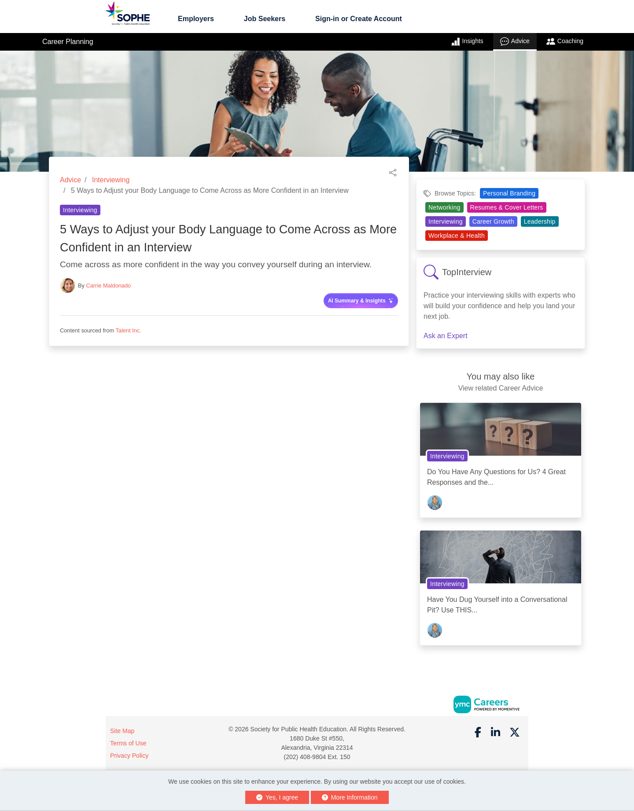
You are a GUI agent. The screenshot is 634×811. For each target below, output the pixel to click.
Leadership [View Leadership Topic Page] (540, 221)
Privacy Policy (129, 755)
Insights (467, 41)
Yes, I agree (277, 797)
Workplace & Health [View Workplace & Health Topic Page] (456, 235)
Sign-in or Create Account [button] (358, 18)
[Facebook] (478, 732)
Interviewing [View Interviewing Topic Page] (80, 210)
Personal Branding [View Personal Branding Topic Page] (509, 193)
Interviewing (110, 180)
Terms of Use (128, 743)
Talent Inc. (128, 330)
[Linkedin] (495, 732)
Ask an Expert (446, 335)
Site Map (122, 730)
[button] (392, 172)
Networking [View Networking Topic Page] (444, 207)
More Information (350, 797)
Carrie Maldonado (108, 285)
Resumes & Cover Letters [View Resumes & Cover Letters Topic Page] (506, 207)
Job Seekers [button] (264, 18)
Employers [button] (196, 18)
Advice (515, 41)
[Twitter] (515, 732)
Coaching (564, 41)
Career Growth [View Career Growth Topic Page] (493, 221)
